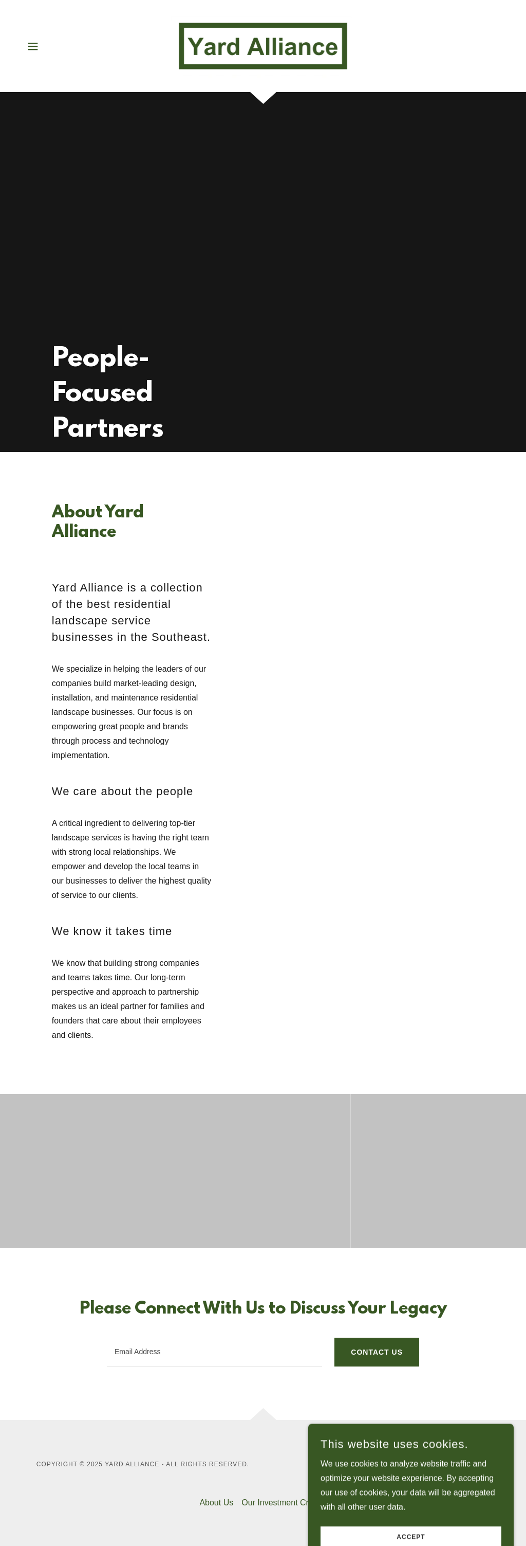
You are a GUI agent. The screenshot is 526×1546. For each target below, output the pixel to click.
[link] (263, 45)
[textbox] (214, 1352)
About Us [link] (216, 1502)
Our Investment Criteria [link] (283, 1502)
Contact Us (377, 1352)
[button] (33, 46)
